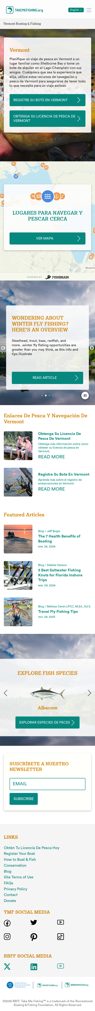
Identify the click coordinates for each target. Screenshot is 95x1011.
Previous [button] (3, 348)
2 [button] (46, 396)
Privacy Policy (15, 889)
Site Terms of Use (18, 877)
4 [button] (53, 396)
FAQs (8, 883)
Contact (11, 895)
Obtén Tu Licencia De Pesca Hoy (31, 848)
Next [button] (91, 348)
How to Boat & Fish (20, 860)
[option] (47, 347)
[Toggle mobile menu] (89, 10)
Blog (7, 871)
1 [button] (42, 396)
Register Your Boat (19, 854)
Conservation (15, 865)
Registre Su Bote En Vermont (40, 100)
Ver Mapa (44, 238)
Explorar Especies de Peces (44, 722)
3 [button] (50, 396)
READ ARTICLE (45, 378)
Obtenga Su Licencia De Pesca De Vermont (44, 118)
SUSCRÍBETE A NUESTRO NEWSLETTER (39, 766)
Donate (10, 901)
